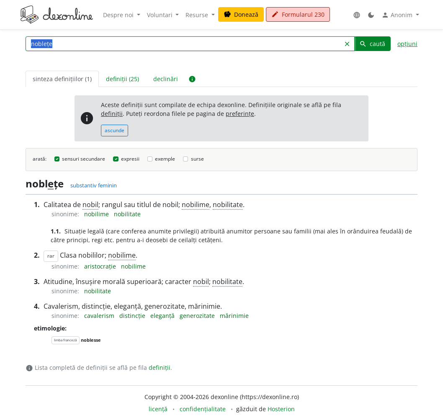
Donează (241, 14)
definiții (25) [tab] (122, 79)
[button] (357, 15)
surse (197, 158)
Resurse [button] (197, 15)
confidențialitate (203, 409)
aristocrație (101, 266)
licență (158, 409)
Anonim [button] (397, 15)
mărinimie (234, 316)
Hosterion (281, 409)
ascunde (114, 130)
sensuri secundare (83, 158)
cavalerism (100, 316)
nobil (90, 204)
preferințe (240, 114)
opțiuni (407, 44)
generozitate (198, 316)
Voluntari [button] (160, 15)
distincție (133, 316)
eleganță (163, 316)
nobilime (195, 204)
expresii (130, 158)
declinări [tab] (165, 79)
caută (372, 44)
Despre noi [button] (119, 15)
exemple (165, 158)
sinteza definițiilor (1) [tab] (62, 79)
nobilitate (228, 204)
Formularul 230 (298, 14)
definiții (112, 114)
